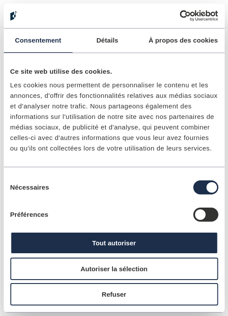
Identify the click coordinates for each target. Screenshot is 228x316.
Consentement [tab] (38, 40)
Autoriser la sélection (114, 269)
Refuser (114, 294)
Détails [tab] (107, 40)
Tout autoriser (114, 243)
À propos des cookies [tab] (183, 40)
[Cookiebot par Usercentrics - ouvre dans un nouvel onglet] (179, 16)
